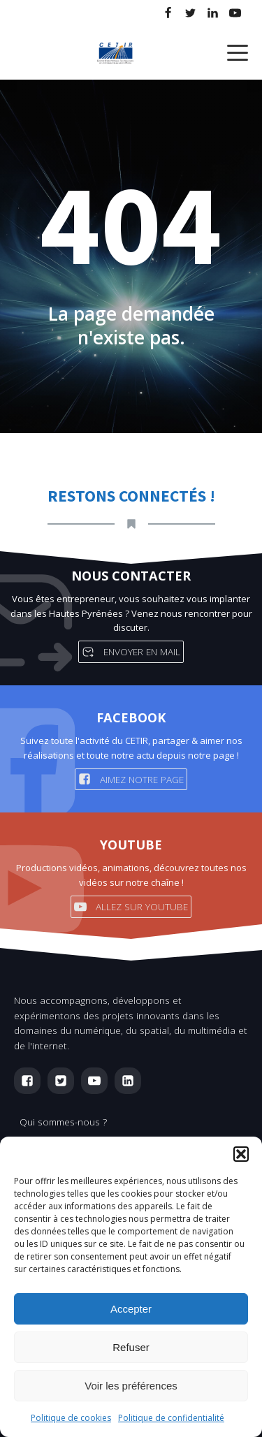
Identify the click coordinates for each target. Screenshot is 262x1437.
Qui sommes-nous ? (63, 1121)
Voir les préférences (131, 1386)
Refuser (131, 1347)
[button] (241, 1154)
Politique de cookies (71, 1418)
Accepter (131, 1309)
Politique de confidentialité (171, 1418)
